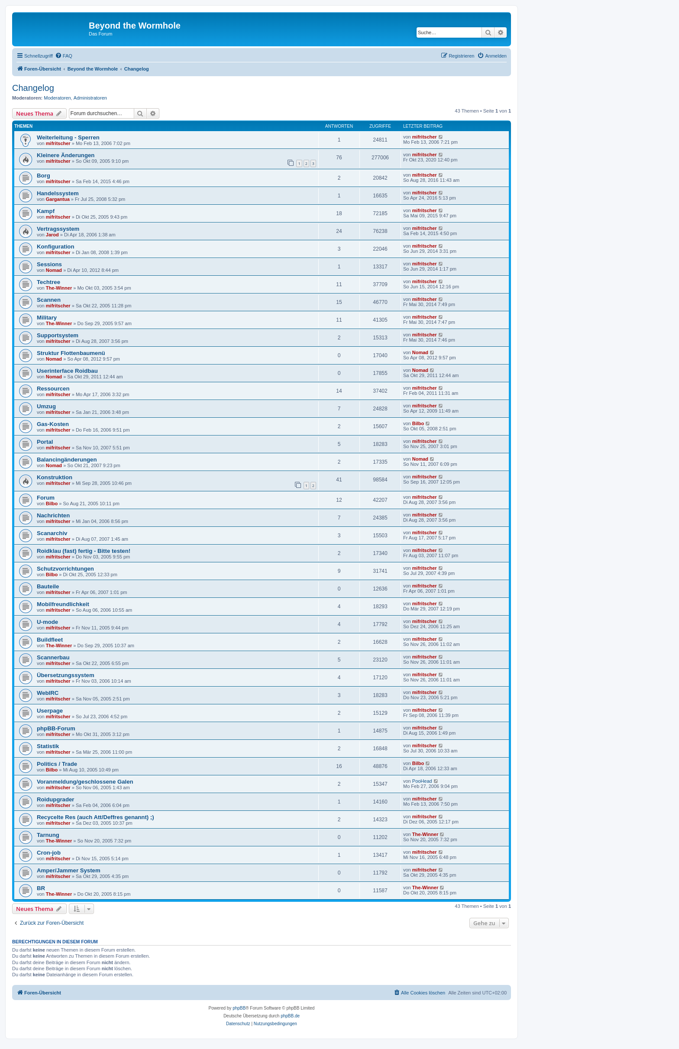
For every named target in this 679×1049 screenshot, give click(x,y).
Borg (43, 175)
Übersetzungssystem (65, 675)
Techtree (48, 282)
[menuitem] (63, 56)
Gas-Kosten (53, 424)
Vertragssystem (58, 229)
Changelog (33, 88)
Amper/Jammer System (68, 870)
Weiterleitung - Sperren (68, 137)
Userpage (50, 710)
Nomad (54, 270)
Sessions (49, 264)
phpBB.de (290, 1015)
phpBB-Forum (56, 728)
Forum (46, 497)
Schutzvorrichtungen (65, 568)
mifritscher (58, 143)
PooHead (422, 781)
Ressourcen (53, 388)
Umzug (46, 406)
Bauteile (48, 586)
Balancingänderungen (67, 459)
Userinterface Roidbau (67, 371)
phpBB (239, 1008)
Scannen (49, 300)
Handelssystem (58, 193)
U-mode (47, 622)
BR (41, 888)
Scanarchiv (52, 533)
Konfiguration (55, 246)
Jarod (52, 234)
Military (47, 317)
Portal (45, 442)
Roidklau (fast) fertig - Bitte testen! (83, 551)
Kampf (46, 211)
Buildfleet (50, 639)
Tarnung (48, 835)
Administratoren (90, 97)
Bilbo (418, 423)
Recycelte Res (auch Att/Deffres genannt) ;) (95, 817)
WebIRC (47, 693)
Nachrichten (53, 515)
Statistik (48, 746)
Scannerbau (53, 657)
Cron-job (49, 852)
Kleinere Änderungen (65, 155)
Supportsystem (57, 335)
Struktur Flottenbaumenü (71, 353)
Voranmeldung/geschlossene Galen (85, 781)
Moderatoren (57, 97)
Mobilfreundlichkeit (63, 604)
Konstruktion (54, 477)
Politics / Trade (57, 764)
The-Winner (59, 287)
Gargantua (58, 199)
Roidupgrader (55, 799)
